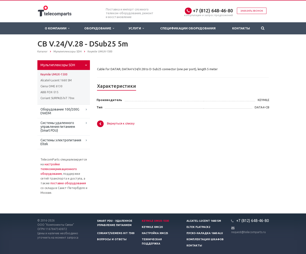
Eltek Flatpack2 (198, 227)
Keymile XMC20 (152, 227)
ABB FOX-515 (49, 92)
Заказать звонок (251, 10)
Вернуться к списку (115, 123)
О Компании (57, 28)
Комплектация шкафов (205, 239)
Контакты (241, 28)
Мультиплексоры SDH (57, 65)
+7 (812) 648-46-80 (213, 10)
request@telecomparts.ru (248, 232)
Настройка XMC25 (155, 233)
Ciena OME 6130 (51, 86)
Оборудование (99, 28)
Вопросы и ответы (112, 239)
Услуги (136, 28)
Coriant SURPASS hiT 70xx (57, 98)
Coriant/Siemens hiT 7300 (115, 233)
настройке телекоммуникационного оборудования (58, 168)
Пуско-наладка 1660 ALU (204, 233)
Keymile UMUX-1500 (53, 74)
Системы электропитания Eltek (60, 142)
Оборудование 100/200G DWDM (59, 111)
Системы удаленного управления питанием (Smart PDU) (57, 126)
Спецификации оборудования (188, 28)
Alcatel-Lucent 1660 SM (56, 80)
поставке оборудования (68, 183)
